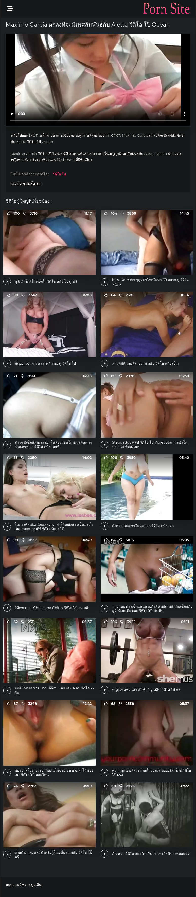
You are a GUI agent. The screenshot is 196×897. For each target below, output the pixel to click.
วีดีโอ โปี (59, 174)
